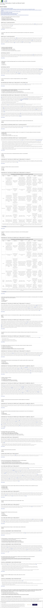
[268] (5, 473)
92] (4, 442)
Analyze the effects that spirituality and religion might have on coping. (9, 13)
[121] (22, 580)
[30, (23, 98)
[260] (13, 353)
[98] (9, 478)
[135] (39, 310)
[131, (3, 226)
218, (26, 98)
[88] (7, 419)
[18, (39, 69)
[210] (29, 42)
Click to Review (3, 75)
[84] (22, 388)
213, (41, 69)
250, (21, 99)
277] (12, 548)
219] (27, 98)
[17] (33, 54)
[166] (14, 42)
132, (4, 226)
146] (12, 387)
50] (35, 307)
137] (32, 40)
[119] (36, 564)
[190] (37, 474)
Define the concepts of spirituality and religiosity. (7, 8)
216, (25, 98)
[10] (15, 39)
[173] (4, 111)
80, (26, 367)
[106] (31, 506)
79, (25, 367)
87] (38, 391)
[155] (33, 479)
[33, (35, 109)
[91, (3, 442)
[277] (27, 549)
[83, (37, 391)
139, (40, 69)
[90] (5, 423)
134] (5, 226)
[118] (7, 564)
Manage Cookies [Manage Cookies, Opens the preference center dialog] (29, 604)
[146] (1, 424)
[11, (31, 40)
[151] (30, 370)
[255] (1, 326)
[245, (18, 73)
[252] (21, 100)
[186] (16, 421)
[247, (20, 99)
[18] (16, 72)
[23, (11, 548)
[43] (39, 337)
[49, (36, 305)
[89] (19, 420)
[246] (8, 70)
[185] (22, 392)
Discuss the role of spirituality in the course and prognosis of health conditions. (11, 11)
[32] (3, 108)
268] (13, 470)
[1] (31, 492)
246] (42, 69)
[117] (39, 550)
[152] (19, 425)
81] (27, 367)
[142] (20, 113)
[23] (27, 126)
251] (22, 99)
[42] (19, 160)
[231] (5, 472)
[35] (41, 114)
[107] (4, 521)
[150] (27, 369)
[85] (19, 389)
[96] (28, 468)
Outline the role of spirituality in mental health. (6, 12)
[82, (11, 387)
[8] (12, 25)
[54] (26, 323)
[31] (3, 107)
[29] (1, 97)
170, (24, 98)
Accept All (35, 604)
